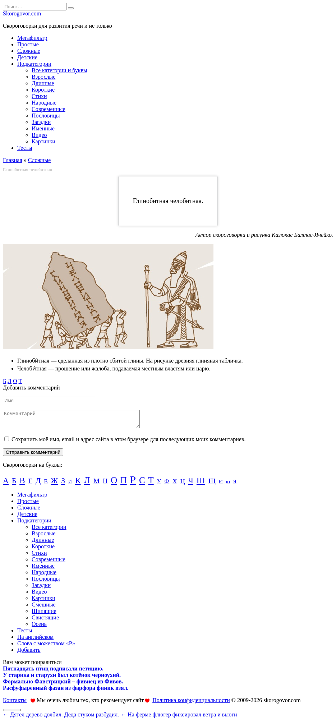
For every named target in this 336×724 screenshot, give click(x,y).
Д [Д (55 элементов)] (38, 484)
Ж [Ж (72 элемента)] (54, 483)
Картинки (43, 141)
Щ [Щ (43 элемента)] (212, 484)
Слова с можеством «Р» (46, 647)
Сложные (28, 51)
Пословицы (46, 115)
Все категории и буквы (59, 70)
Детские (27, 57)
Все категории (49, 530)
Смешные (44, 608)
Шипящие (44, 614)
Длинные (43, 83)
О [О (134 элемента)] (114, 483)
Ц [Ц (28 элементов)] (182, 484)
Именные (43, 128)
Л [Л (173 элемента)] (87, 483)
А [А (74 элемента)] (6, 483)
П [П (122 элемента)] (123, 483)
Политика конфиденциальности (191, 703)
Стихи (39, 96)
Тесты (24, 148)
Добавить (29, 653)
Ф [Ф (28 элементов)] (166, 484)
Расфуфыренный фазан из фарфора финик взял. (66, 691)
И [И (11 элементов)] (70, 485)
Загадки (41, 122)
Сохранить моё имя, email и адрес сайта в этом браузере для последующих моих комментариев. (128, 442)
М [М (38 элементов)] (96, 484)
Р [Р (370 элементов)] (133, 483)
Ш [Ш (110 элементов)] (201, 483)
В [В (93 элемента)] (22, 483)
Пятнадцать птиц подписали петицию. (53, 672)
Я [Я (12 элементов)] (234, 485)
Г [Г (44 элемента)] (30, 484)
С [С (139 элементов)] (142, 483)
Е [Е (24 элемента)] (45, 484)
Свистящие (45, 621)
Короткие (43, 90)
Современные (48, 109)
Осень (39, 627)
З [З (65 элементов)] (63, 484)
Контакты (15, 703)
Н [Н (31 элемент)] (105, 484)
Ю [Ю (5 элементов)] (228, 485)
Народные (44, 103)
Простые (28, 44)
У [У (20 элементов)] (159, 484)
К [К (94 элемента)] (77, 483)
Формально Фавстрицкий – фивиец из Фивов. (63, 685)
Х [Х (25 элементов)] (174, 484)
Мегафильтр (32, 38)
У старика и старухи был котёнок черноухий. (62, 678)
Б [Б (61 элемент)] (14, 484)
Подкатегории (34, 64)
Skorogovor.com (22, 13)
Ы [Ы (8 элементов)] (221, 485)
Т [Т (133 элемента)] (151, 483)
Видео (39, 135)
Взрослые (43, 77)
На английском (35, 640)
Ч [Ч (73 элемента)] (190, 483)
